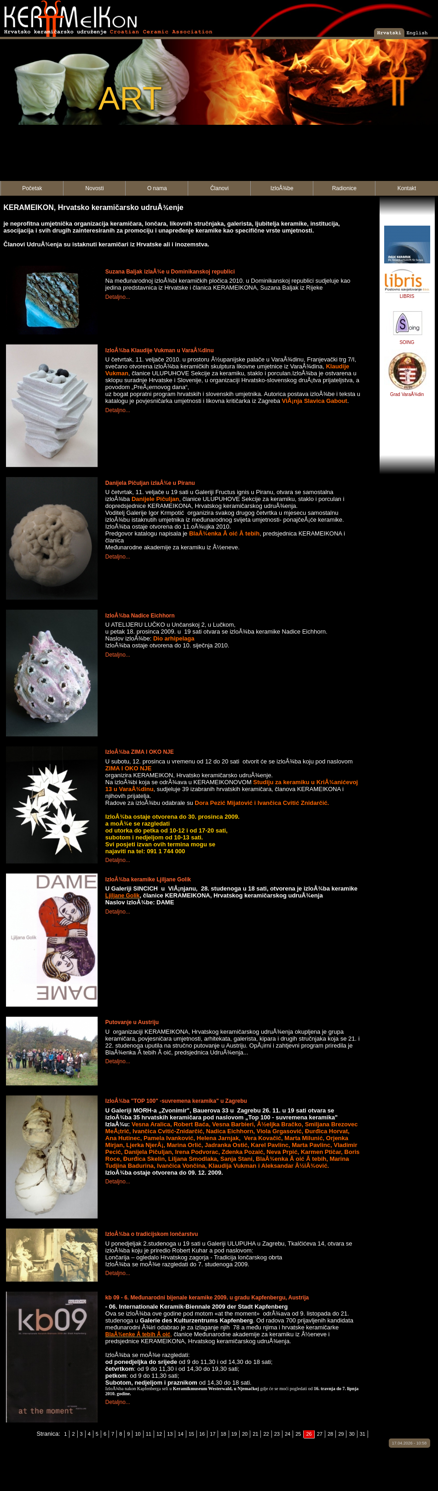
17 (212, 1434)
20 (245, 1434)
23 (277, 1434)
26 (308, 1434)
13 (170, 1434)
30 (351, 1434)
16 (202, 1434)
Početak (32, 188)
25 (298, 1434)
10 (137, 1434)
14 (180, 1434)
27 (320, 1434)
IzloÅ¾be (282, 188)
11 (148, 1434)
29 (341, 1434)
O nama (157, 188)
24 (287, 1434)
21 (255, 1434)
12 (159, 1434)
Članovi (219, 188)
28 (330, 1434)
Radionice (344, 188)
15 (191, 1434)
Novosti (95, 188)
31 (362, 1434)
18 (223, 1434)
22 (266, 1434)
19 (234, 1434)
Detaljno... (117, 297)
